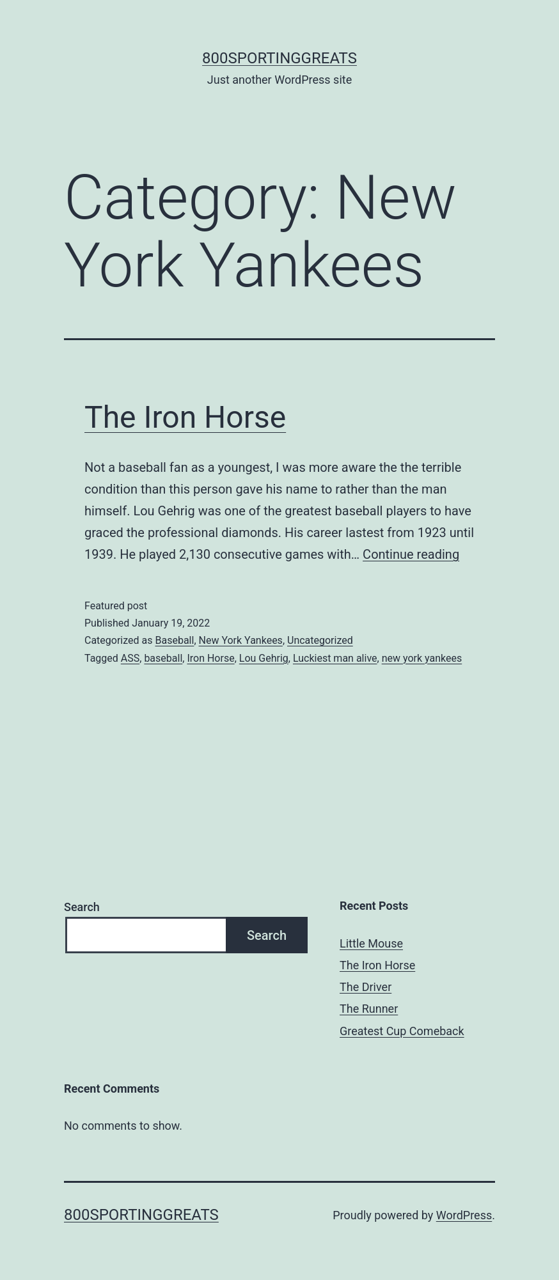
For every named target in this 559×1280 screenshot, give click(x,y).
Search (82, 907)
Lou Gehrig (263, 658)
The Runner (369, 1008)
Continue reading (411, 554)
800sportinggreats (279, 58)
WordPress (464, 1215)
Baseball (174, 640)
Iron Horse (210, 658)
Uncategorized (320, 640)
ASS (130, 658)
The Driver (365, 987)
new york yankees (422, 658)
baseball (163, 658)
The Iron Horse (185, 417)
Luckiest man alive (335, 658)
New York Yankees (241, 640)
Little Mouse (371, 943)
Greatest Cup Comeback (402, 1031)
